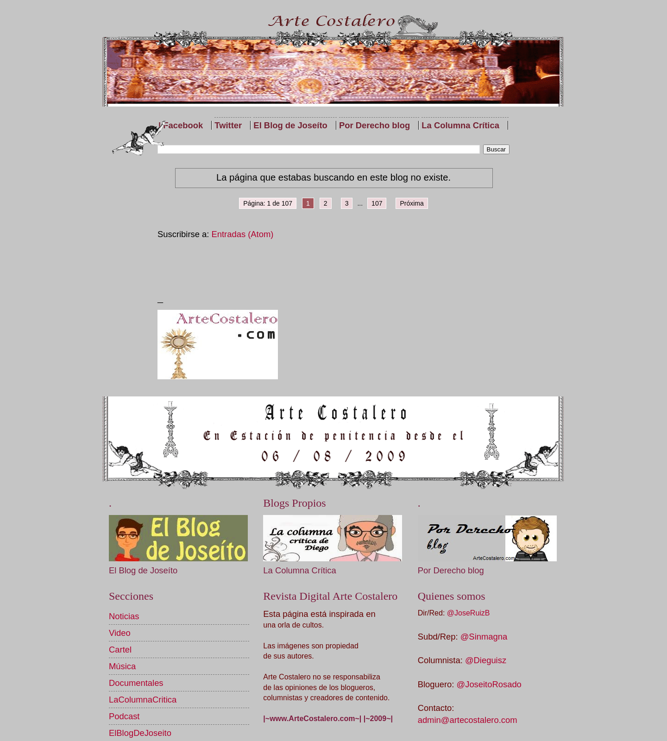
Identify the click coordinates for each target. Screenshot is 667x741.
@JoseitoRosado (489, 684)
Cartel (120, 649)
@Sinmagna (483, 636)
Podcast (124, 716)
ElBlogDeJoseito (140, 733)
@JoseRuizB (468, 613)
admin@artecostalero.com (467, 720)
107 (376, 203)
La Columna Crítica (460, 125)
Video (120, 633)
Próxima (411, 203)
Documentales (136, 683)
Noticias (124, 616)
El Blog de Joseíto (290, 125)
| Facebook (180, 125)
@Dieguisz (485, 660)
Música (122, 666)
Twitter (228, 125)
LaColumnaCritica (142, 699)
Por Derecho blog (374, 125)
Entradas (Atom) (243, 234)
